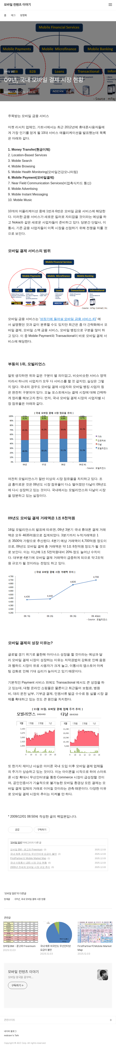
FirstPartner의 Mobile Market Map (28, 858)
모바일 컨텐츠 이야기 (17, 5)
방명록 (23, 15)
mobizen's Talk (11, 1035)
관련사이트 (9, 1019)
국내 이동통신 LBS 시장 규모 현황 (28, 862)
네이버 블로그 (10, 1031)
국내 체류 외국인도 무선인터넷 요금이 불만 (33, 854)
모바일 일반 (16, 842)
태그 (13, 15)
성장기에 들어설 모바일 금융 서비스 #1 (68, 319)
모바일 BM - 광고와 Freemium (26, 849)
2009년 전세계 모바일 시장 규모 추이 (30, 867)
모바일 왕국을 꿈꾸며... (20, 977)
